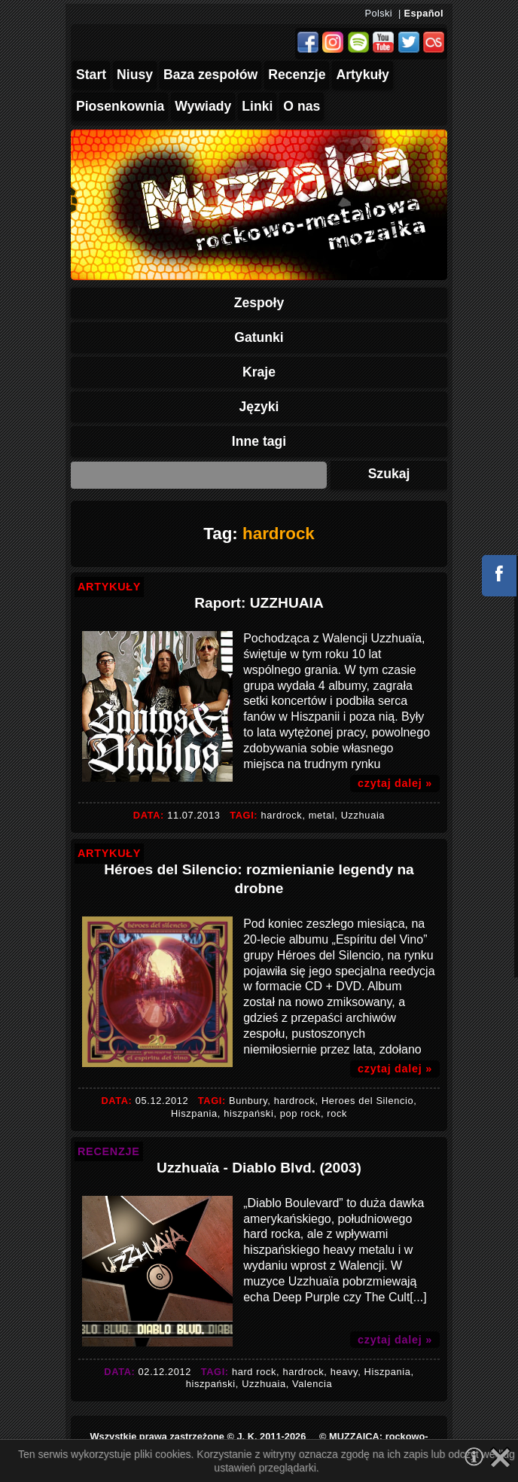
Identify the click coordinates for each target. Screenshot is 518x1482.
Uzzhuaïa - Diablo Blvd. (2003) (259, 1168)
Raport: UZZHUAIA (259, 603)
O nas (301, 106)
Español (423, 13)
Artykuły (362, 74)
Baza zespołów (210, 74)
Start (91, 74)
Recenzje (296, 74)
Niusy (135, 74)
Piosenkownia (120, 106)
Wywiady (203, 106)
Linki (257, 106)
